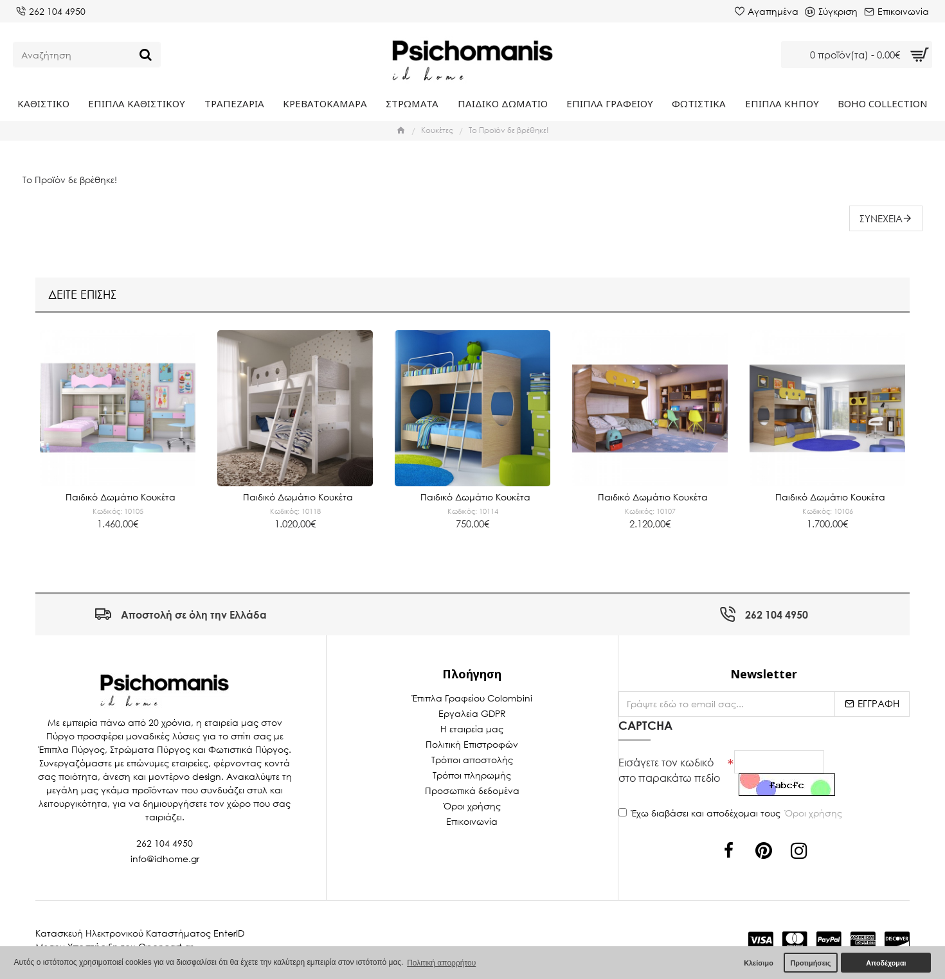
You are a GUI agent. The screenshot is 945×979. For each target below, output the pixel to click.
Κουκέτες (437, 130)
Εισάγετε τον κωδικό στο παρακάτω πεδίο (669, 769)
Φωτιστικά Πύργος (248, 749)
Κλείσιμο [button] (758, 963)
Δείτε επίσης (82, 294)
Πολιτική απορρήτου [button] (441, 962)
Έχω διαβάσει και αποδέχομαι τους (731, 813)
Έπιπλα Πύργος (72, 749)
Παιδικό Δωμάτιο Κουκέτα (121, 496)
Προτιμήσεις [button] (810, 963)
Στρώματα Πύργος (150, 749)
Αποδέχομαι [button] (886, 963)
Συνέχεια (881, 218)
